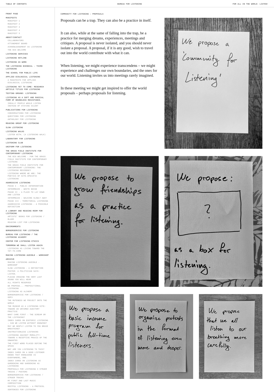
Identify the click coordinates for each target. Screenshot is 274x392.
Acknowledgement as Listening (25, 47)
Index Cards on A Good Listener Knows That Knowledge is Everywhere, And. (26, 355)
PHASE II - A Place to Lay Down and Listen (26, 193)
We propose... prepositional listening (24, 287)
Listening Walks (15, 131)
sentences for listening (22, 389)
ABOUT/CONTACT (14, 37)
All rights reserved (19, 282)
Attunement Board (17, 43)
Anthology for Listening (22, 119)
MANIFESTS (11, 18)
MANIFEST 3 (14, 27)
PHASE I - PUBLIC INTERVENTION (25, 186)
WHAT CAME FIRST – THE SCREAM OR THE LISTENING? (27, 316)
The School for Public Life (22, 73)
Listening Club (14, 143)
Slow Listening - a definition (25, 268)
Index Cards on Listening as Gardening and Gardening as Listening (24, 363)
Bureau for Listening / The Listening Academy (22, 236)
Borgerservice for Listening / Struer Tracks (25, 376)
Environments (13, 226)
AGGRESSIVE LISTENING (18, 182)
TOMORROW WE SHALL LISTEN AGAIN (24, 245)
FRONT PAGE (12, 14)
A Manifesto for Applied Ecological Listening (22, 81)
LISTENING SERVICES (17, 54)
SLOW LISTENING (14, 127)
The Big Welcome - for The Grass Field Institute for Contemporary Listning (27, 159)
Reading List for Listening (24, 222)
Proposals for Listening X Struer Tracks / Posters (27, 370)
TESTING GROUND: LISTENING (21, 93)
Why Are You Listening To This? (26, 349)
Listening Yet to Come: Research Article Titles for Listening (25, 88)
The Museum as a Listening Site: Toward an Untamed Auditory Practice (27, 309)
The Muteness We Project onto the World (27, 301)
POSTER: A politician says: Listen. (24, 272)
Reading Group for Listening (22, 123)
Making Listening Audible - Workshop (27, 255)
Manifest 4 (14, 30)
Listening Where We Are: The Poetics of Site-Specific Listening (24, 176)
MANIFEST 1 (14, 21)
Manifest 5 (14, 33)
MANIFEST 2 (14, 24)
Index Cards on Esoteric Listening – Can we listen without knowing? (28, 321)
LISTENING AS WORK (16, 62)
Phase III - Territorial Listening (28, 201)
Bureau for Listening (129, 4)
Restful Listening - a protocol (26, 386)
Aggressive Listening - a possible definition (28, 205)
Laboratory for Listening (20, 139)
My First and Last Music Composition (22, 382)
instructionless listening (23, 332)
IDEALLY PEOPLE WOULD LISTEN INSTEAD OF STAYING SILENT (24, 104)
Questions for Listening (22, 116)
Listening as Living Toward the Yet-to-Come (26, 249)
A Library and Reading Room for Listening (24, 212)
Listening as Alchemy (20, 291)
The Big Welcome (17, 50)
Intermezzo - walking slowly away (27, 198)
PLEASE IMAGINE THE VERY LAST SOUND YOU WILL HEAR (25, 278)
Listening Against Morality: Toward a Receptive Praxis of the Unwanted (27, 338)
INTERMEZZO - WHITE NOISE (22, 189)
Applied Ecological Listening (23, 77)
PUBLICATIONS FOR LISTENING (22, 110)
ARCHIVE (10, 259)
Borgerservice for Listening (22, 230)
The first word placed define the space (27, 344)
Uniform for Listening (19, 147)
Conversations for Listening (24, 113)
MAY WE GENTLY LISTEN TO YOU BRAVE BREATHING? (28, 327)
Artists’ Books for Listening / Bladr (26, 218)
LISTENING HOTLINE (16, 58)
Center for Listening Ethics (22, 241)
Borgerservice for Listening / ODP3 (25, 296)
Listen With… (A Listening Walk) (27, 134)
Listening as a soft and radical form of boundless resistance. (25, 99)
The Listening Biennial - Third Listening (24, 67)
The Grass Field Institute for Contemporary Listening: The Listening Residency (25, 168)
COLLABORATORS (16, 40)
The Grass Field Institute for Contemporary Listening (23, 152)
